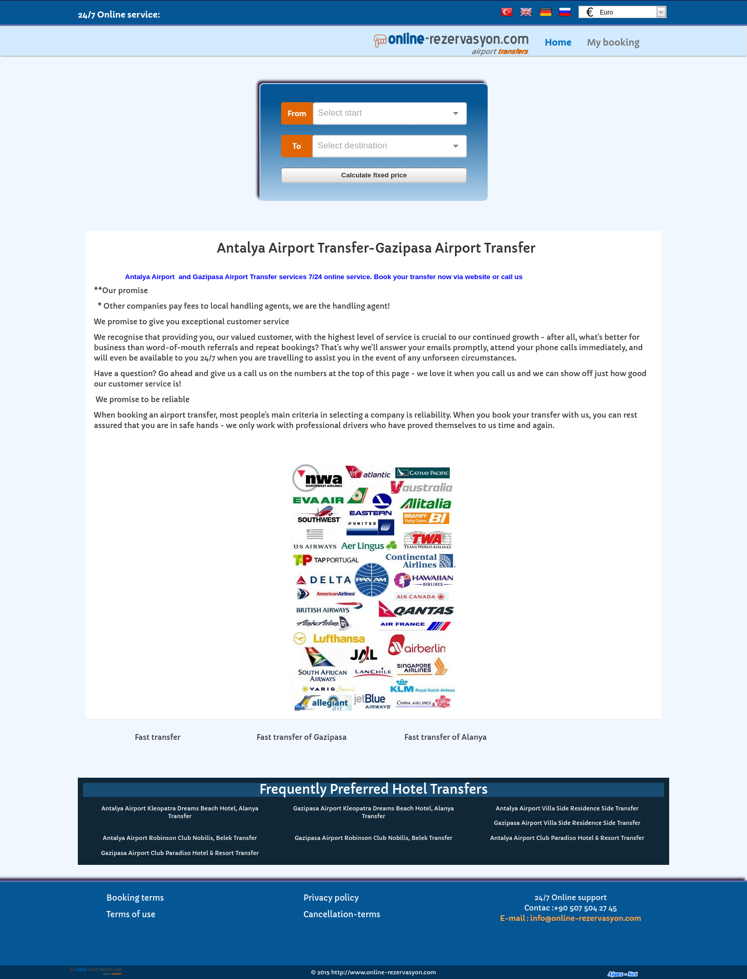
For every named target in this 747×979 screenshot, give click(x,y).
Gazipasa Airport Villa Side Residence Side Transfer (567, 822)
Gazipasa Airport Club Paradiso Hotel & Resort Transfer (180, 853)
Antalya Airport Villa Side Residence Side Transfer (567, 808)
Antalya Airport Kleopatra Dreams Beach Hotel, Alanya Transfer (179, 812)
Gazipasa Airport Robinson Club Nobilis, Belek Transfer (373, 838)
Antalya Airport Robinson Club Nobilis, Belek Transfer (180, 838)
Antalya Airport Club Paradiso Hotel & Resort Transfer (567, 838)
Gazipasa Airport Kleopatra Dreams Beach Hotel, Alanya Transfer (373, 812)
